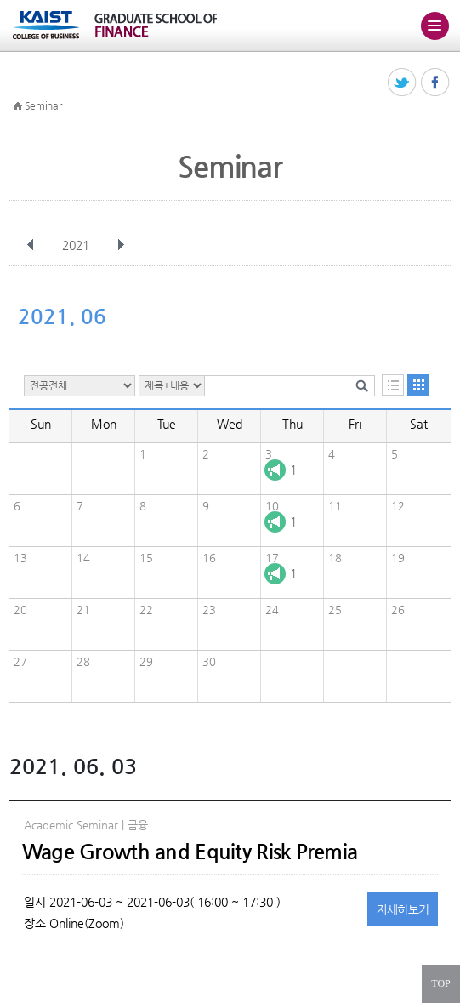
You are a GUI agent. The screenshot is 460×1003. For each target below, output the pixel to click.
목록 (393, 385)
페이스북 (436, 83)
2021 (77, 245)
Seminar (43, 105)
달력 (418, 385)
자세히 (403, 909)
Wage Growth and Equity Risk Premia (190, 851)
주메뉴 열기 (434, 26)
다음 (120, 245)
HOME (18, 106)
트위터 (402, 83)
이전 (30, 245)
